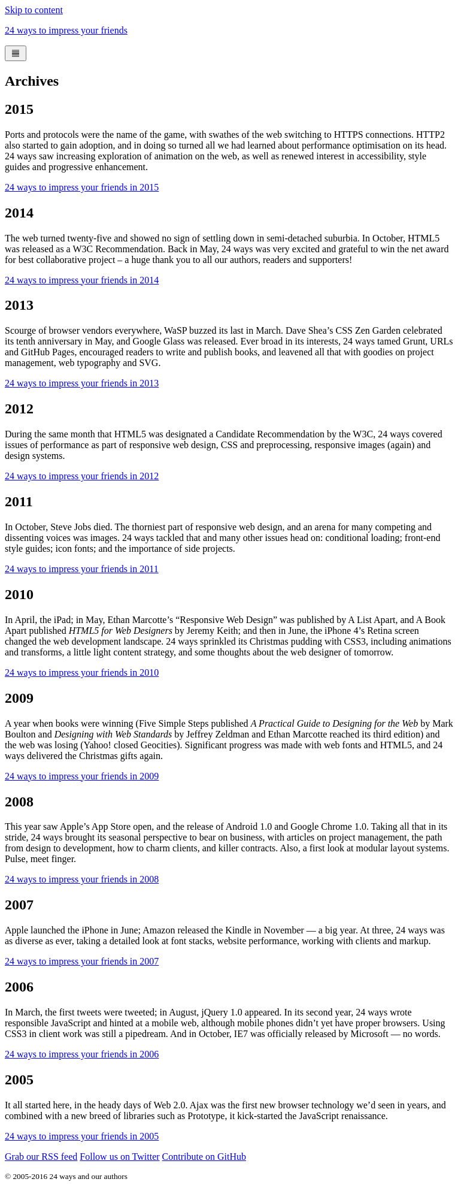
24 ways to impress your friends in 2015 (82, 187)
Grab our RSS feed (41, 1156)
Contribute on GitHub (204, 1156)
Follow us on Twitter (119, 1156)
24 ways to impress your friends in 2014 (82, 280)
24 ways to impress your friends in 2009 (82, 776)
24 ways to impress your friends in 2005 (82, 1136)
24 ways (66, 30)
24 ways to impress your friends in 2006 (82, 1054)
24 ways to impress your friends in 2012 (82, 476)
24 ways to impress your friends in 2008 (82, 879)
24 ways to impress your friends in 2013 (82, 383)
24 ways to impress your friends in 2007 (82, 961)
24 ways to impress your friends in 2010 (82, 672)
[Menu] (15, 53)
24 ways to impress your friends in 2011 (82, 569)
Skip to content (34, 10)
